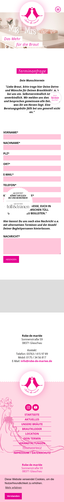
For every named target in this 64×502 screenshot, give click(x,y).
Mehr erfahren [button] (13, 487)
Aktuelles (32, 419)
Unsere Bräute (32, 424)
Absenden (11, 259)
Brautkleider (32, 429)
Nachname (11, 143)
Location (32, 434)
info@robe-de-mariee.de (36, 361)
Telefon (11, 185)
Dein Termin (32, 438)
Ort (11, 164)
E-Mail (11, 174)
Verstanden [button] (13, 496)
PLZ (11, 153)
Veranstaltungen (32, 443)
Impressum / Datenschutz (32, 453)
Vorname (11, 132)
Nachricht (11, 236)
